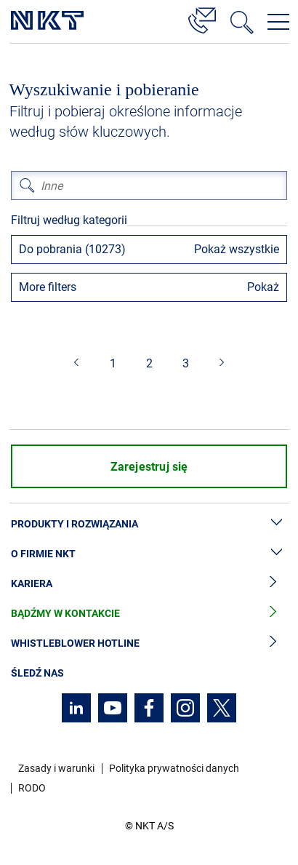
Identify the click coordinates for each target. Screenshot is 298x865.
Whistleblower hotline (149, 643)
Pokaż (263, 287)
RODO (32, 788)
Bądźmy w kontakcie (149, 613)
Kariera (149, 584)
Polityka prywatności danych (174, 768)
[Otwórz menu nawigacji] (278, 22)
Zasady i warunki (56, 768)
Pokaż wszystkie (236, 249)
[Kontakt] (202, 18)
